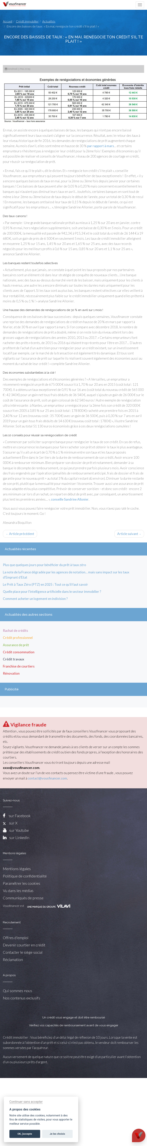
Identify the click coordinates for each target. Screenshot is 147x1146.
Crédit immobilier (27, 21)
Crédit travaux (13, 659)
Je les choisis (57, 1133)
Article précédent (20, 534)
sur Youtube (19, 830)
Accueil (7, 21)
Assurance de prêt (16, 645)
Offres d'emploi (15, 937)
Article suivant (129, 534)
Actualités (48, 21)
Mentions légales (17, 868)
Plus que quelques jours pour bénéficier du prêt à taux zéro (44, 565)
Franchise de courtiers (19, 666)
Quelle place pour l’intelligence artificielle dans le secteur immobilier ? (52, 592)
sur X (10, 823)
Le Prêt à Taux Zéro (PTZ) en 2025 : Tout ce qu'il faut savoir (45, 584)
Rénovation (11, 673)
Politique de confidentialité (25, 876)
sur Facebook (20, 815)
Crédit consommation (18, 652)
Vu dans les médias (18, 890)
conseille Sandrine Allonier (70, 499)
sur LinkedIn (19, 837)
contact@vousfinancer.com (47, 778)
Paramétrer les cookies (21, 883)
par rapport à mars (100, 146)
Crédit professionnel (18, 638)
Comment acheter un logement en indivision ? (35, 599)
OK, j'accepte (24, 1133)
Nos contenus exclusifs (21, 998)
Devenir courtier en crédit (24, 945)
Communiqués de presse (23, 898)
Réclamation (13, 959)
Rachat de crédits (15, 631)
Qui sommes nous (17, 990)
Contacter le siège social (22, 952)
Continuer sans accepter (26, 1102)
